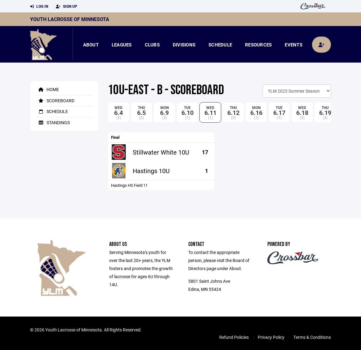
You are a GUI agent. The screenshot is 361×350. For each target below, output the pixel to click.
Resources (258, 45)
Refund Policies (234, 337)
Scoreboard (55, 100)
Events (293, 45)
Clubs (152, 45)
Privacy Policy (271, 337)
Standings (53, 122)
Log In (39, 6)
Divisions (184, 45)
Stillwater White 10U (161, 152)
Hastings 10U (151, 171)
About (91, 45)
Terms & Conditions (312, 337)
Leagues (122, 45)
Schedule (220, 45)
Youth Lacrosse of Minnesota (69, 19)
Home (47, 89)
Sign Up (66, 6)
